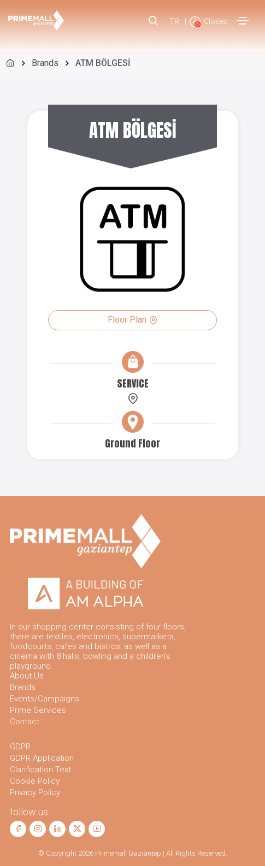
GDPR (20, 747)
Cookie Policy (35, 781)
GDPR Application (42, 758)
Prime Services (38, 710)
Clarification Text (40, 769)
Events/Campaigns (44, 699)
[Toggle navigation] (243, 21)
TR (174, 21)
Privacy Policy (35, 792)
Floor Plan (132, 319)
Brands (45, 63)
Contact (24, 721)
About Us (27, 676)
